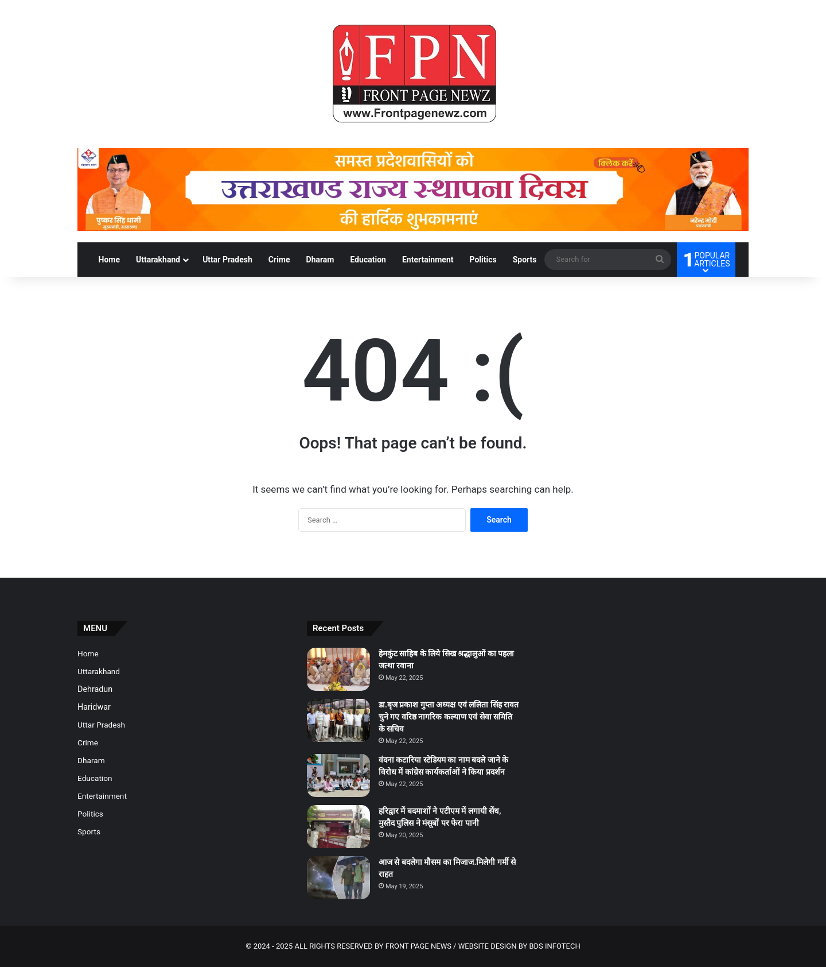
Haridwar (94, 706)
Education (367, 259)
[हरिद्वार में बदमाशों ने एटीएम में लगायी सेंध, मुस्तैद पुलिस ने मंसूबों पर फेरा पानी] (338, 826)
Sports (525, 259)
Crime (279, 259)
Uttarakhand (158, 259)
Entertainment (428, 259)
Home (109, 259)
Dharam (320, 259)
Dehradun (94, 689)
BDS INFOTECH (554, 946)
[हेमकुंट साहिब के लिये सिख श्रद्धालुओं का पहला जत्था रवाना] (338, 669)
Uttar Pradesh (227, 259)
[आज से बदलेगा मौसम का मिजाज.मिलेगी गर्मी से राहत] (338, 877)
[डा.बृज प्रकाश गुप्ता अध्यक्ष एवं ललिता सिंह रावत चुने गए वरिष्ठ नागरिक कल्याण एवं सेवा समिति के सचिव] (338, 720)
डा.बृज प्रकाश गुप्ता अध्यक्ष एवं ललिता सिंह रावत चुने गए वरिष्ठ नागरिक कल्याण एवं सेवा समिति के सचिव (449, 716)
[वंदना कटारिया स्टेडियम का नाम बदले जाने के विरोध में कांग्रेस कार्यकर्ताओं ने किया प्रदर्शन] (338, 775)
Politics (482, 259)
